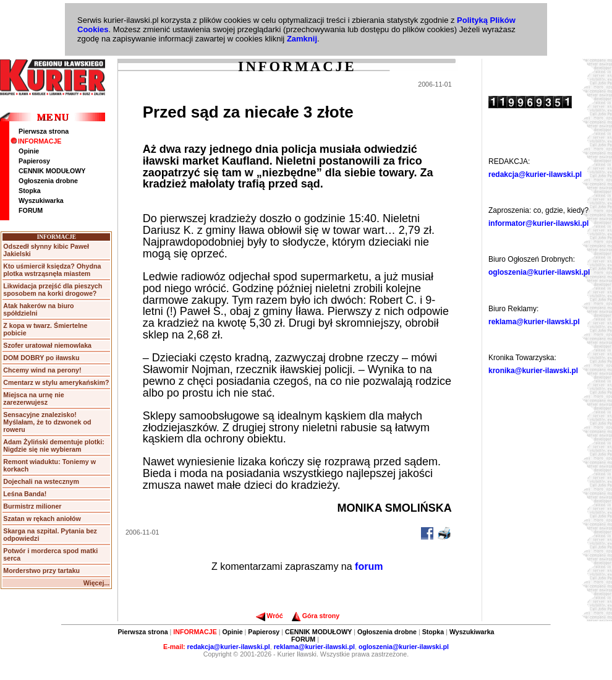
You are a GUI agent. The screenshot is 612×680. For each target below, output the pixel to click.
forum (369, 566)
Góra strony (315, 615)
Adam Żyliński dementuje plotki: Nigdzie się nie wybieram (53, 445)
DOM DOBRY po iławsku (41, 357)
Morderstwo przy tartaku (41, 570)
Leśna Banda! (24, 493)
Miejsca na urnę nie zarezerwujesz (33, 398)
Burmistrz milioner (32, 506)
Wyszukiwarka (41, 200)
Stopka (30, 190)
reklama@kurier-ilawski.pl (534, 321)
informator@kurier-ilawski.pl (538, 223)
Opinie (29, 151)
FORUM (31, 210)
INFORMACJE (36, 141)
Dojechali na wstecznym (41, 481)
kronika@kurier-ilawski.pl (533, 370)
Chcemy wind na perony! (42, 370)
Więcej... (96, 583)
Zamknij (302, 38)
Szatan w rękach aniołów (42, 518)
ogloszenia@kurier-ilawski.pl (539, 272)
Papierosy (34, 161)
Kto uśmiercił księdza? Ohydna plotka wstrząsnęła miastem (52, 269)
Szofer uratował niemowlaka (47, 345)
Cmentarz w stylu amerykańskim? (56, 382)
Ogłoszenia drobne (48, 180)
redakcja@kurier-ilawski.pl (535, 174)
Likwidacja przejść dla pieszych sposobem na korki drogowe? (52, 289)
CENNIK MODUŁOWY (52, 170)
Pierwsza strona (44, 131)
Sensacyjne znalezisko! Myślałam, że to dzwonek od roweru (47, 422)
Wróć (269, 615)
